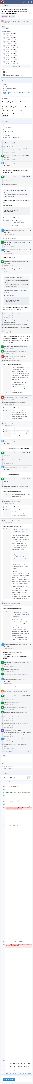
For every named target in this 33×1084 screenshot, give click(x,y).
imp (6, 72)
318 (5, 392)
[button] (31, 2)
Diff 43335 (7, 165)
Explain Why (22, 735)
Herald (6, 147)
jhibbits (6, 86)
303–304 (6, 220)
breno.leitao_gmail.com (10, 88)
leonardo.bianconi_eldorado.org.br (14, 75)
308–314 (6, 225)
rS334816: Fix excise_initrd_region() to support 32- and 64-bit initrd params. (17, 733)
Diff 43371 (7, 443)
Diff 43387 (7, 647)
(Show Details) (12, 316)
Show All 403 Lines (19, 1073)
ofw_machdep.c (9, 768)
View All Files (16, 66)
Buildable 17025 (9, 135)
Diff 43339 (7, 252)
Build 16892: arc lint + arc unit (12, 137)
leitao (16, 735)
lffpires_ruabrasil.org (16, 21)
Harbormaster (7, 156)
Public (12, 16)
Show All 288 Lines (20, 782)
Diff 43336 (7, 232)
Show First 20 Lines (10, 782)
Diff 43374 (7, 469)
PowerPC (25, 324)
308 (5, 367)
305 (5, 494)
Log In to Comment (9, 1079)
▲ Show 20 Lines (10, 1073)
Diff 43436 (7, 681)
